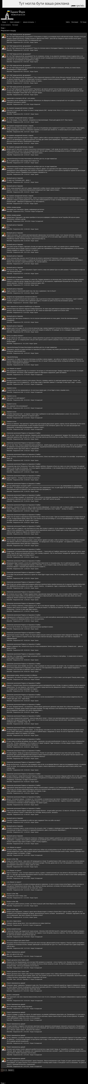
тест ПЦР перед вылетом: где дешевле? (19, 34)
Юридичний (37, 104)
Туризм (36, 42)
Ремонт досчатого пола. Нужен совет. (18, 960)
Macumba (9, 42)
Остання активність (6, 25)
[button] (7, 22)
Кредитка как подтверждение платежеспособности (22, 296)
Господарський (39, 211)
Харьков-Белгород (12, 357)
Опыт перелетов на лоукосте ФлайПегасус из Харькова (23, 306)
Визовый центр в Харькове (15, 178)
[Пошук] (83, 22)
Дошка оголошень (28, 22)
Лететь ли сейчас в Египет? (15, 335)
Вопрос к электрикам (13, 994)
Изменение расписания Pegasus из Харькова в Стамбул (23, 433)
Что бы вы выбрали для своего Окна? (18, 940)
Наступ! (10, 1070)
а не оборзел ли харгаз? (14, 368)
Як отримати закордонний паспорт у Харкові (20, 108)
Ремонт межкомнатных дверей (16, 952)
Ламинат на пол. (12, 378)
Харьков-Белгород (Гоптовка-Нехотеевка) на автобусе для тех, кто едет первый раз (32, 158)
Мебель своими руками (14, 207)
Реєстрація (15, 25)
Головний (37, 679)
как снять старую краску (14, 921)
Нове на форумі (14, 22)
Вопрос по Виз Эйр (12, 859)
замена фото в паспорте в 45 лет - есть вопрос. (21, 98)
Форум (4, 22)
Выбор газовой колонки (14, 929)
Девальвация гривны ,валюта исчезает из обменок (22, 675)
